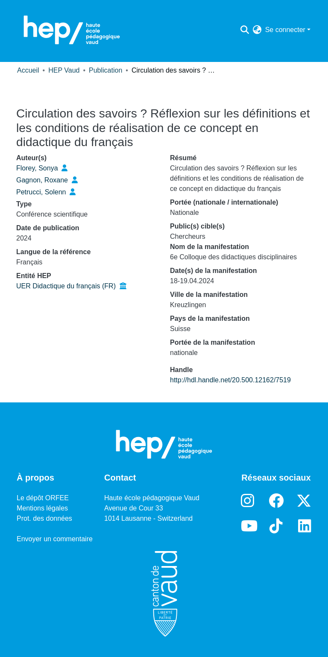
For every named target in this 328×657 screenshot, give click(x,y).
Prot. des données (44, 518)
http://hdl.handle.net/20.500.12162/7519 (230, 380)
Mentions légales (42, 508)
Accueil (28, 70)
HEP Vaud (63, 70)
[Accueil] (72, 30)
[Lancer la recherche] (245, 30)
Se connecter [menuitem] (285, 29)
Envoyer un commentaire (55, 539)
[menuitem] (257, 30)
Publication (105, 70)
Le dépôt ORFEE (43, 498)
